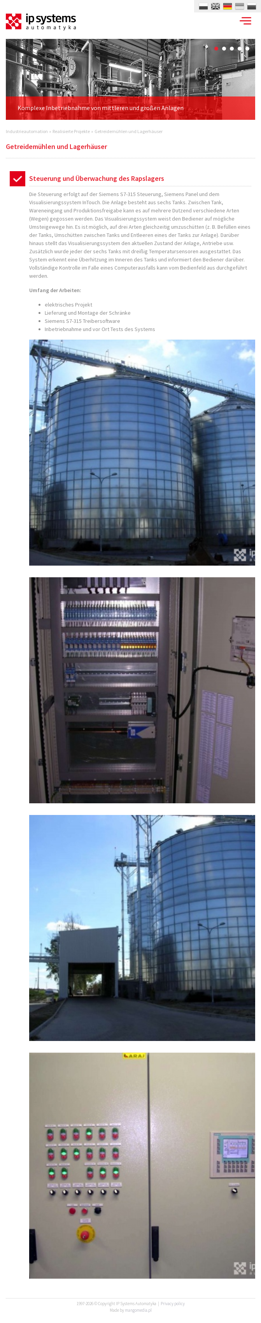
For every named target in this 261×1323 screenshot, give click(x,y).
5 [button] (247, 49)
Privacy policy (173, 1303)
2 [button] (224, 49)
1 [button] (216, 49)
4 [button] (240, 49)
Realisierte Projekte (71, 131)
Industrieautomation (27, 131)
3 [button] (232, 49)
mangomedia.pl (138, 1310)
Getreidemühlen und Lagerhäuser (129, 131)
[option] (130, 79)
